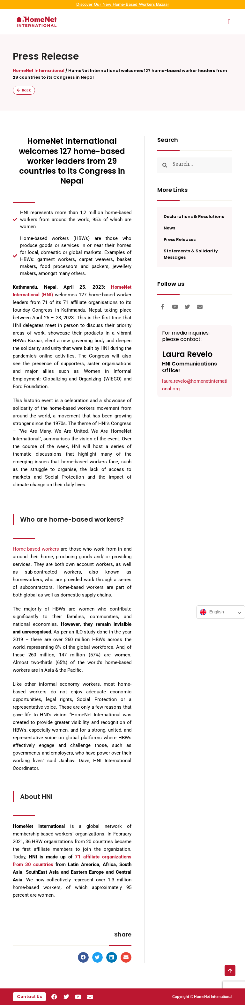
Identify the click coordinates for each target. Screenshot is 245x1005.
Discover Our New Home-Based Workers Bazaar (122, 4)
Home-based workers (36, 549)
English (212, 612)
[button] (229, 22)
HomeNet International (38, 71)
